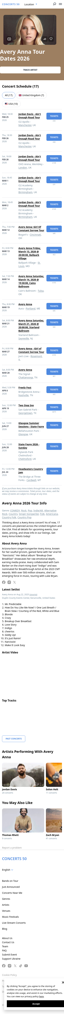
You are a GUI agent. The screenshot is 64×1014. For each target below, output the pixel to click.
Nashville (23, 395)
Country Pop (24, 517)
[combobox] (31, 4)
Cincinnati (35, 234)
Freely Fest (24, 387)
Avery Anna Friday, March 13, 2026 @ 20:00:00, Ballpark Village (29, 253)
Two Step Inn (26, 405)
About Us (7, 938)
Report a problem (12, 847)
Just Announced (11, 886)
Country (13, 514)
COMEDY (15, 510)
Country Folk (9, 517)
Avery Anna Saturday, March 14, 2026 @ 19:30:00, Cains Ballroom (31, 281)
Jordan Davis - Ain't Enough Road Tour (29, 115)
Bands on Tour (10, 880)
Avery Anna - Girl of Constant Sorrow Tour (31, 350)
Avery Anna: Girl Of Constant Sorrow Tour (31, 228)
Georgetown (25, 413)
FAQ (4, 950)
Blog (4, 928)
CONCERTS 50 (11, 4)
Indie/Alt (38, 510)
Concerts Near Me (12, 892)
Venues (6, 910)
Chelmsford (24, 458)
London (22, 167)
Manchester (24, 125)
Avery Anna (25, 304)
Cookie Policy (9, 975)
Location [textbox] (29, 4)
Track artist (30, 69)
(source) (33, 594)
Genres (6, 898)
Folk (42, 514)
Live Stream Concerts (14, 922)
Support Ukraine (11, 958)
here (41, 996)
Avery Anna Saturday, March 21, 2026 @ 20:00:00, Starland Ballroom (31, 325)
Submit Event (9, 954)
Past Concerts (14, 738)
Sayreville (23, 338)
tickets (54, 116)
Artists (5, 904)
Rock (23, 510)
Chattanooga (25, 377)
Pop (30, 510)
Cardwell (31, 480)
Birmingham (25, 192)
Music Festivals (10, 916)
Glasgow (23, 434)
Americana (52, 514)
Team (5, 946)
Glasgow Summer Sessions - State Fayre (31, 424)
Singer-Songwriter (29, 514)
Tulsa (41, 290)
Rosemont (36, 356)
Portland (30, 308)
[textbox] (8, 869)
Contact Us (8, 942)
